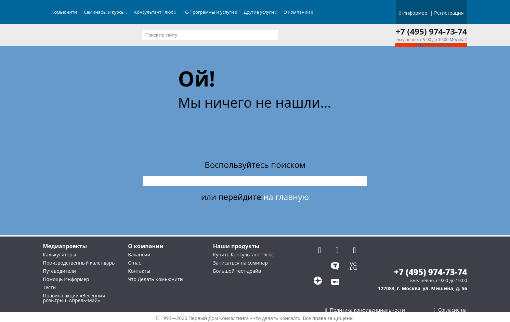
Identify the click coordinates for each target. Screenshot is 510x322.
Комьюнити (64, 12)
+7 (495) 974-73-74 (431, 31)
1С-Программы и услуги (210, 12)
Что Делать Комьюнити (155, 279)
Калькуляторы (59, 254)
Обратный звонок (431, 45)
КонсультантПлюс (155, 12)
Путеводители (59, 271)
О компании (298, 12)
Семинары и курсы (105, 12)
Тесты (50, 287)
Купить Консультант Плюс (243, 254)
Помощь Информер (66, 279)
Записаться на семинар (240, 262)
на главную (286, 196)
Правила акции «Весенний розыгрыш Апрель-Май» (74, 298)
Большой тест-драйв (237, 271)
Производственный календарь (79, 262)
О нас (134, 262)
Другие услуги (260, 12)
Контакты (139, 271)
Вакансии (139, 254)
